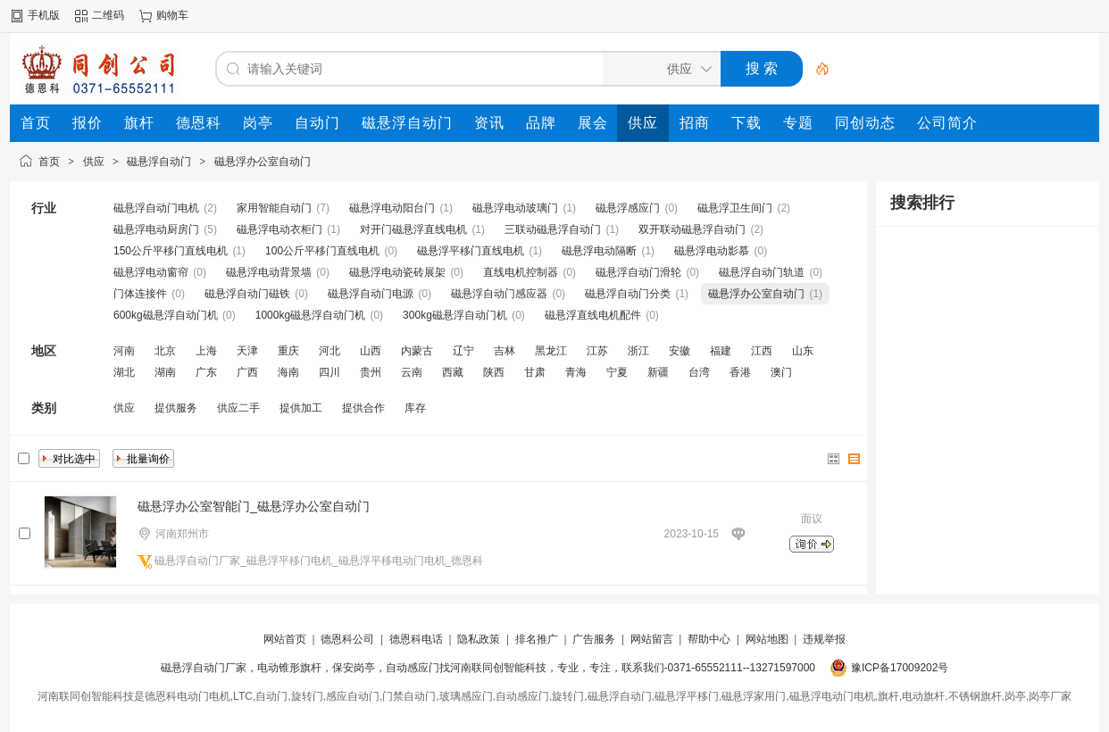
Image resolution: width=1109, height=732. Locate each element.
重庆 (288, 351)
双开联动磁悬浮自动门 (692, 229)
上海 (206, 351)
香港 (740, 372)
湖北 (124, 372)
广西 (247, 372)
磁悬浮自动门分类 (628, 293)
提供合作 (363, 408)
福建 (720, 351)
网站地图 (767, 639)
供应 (93, 161)
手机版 (44, 15)
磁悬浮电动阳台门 (392, 208)
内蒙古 (417, 351)
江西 (761, 351)
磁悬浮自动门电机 (156, 208)
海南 (288, 372)
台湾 (699, 372)
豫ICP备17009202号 (899, 667)
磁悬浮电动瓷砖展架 (397, 272)
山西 (370, 351)
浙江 (638, 351)
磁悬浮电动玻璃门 (515, 208)
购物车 (172, 15)
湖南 (165, 372)
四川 (329, 372)
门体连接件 (140, 293)
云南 (411, 372)
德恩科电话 (416, 639)
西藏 (452, 372)
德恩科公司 (347, 639)
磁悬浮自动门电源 (370, 293)
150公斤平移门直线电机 (170, 251)
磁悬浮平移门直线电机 (470, 251)
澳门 (781, 372)
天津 (247, 351)
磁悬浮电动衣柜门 (279, 229)
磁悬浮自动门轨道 (762, 272)
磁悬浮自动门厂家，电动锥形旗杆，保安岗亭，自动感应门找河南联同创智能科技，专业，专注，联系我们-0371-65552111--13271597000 (488, 667)
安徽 (679, 351)
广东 (206, 372)
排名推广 (536, 639)
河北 (329, 351)
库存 (415, 408)
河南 (124, 351)
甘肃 (535, 372)
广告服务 (593, 639)
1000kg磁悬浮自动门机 (310, 315)
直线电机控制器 (520, 272)
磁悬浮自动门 (159, 161)
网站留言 (651, 639)
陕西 (493, 372)
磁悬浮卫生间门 (734, 208)
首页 (49, 161)
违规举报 (824, 639)
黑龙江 (551, 351)
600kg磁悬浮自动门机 (165, 315)
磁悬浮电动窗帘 (150, 272)
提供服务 (175, 408)
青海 (576, 372)
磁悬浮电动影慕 (711, 251)
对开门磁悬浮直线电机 (413, 229)
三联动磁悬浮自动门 (552, 229)
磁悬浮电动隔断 (599, 251)
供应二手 (238, 408)
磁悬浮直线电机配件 (593, 315)
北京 (165, 351)
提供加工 (300, 408)
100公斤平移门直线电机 (322, 251)
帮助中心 (709, 639)
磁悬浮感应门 (628, 208)
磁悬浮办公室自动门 (262, 161)
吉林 (504, 351)
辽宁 (463, 351)
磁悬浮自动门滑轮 (638, 272)
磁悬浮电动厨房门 (156, 229)
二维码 (108, 15)
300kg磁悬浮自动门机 (455, 315)
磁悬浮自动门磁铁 (247, 293)
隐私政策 (478, 639)
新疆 (658, 372)
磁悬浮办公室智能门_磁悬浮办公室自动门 (254, 506)
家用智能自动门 (274, 208)
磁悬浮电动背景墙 (269, 272)
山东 (802, 351)
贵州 (370, 372)
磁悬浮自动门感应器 (499, 293)
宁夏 (617, 372)
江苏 (597, 351)
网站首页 (284, 639)
